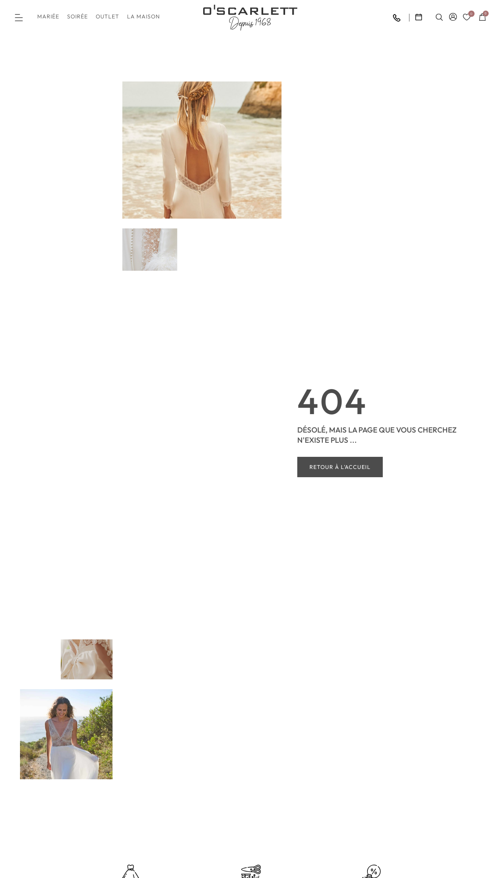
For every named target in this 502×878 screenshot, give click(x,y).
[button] (18, 18)
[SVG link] (250, 18)
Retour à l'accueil (340, 467)
